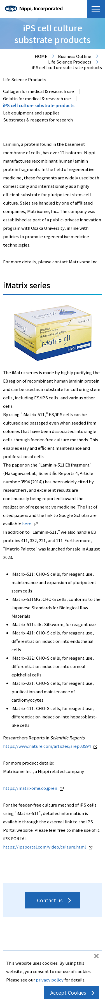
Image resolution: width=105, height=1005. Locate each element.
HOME (41, 56)
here (30, 523)
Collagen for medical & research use (38, 91)
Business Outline (74, 56)
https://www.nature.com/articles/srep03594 (50, 746)
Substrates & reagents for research (38, 120)
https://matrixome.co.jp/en (33, 788)
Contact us (49, 900)
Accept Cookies (68, 992)
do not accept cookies (96, 956)
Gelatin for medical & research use (37, 98)
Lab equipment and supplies (31, 113)
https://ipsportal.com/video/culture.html (47, 847)
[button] (96, 9)
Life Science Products (69, 62)
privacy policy (50, 980)
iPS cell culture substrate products (38, 105)
